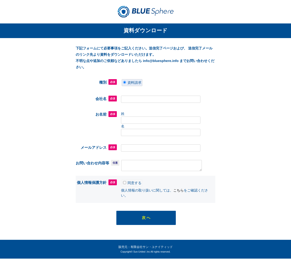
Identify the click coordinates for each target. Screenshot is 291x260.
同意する (132, 184)
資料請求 (132, 82)
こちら (178, 192)
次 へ (146, 219)
